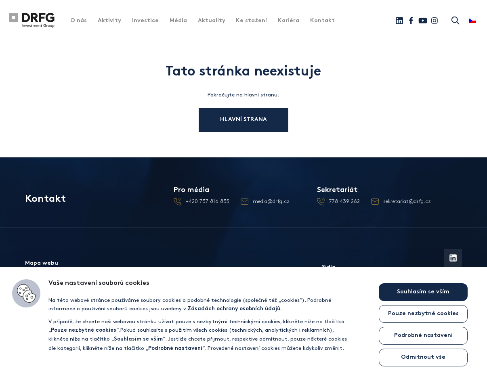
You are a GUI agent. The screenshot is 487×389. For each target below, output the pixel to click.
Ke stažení (251, 20)
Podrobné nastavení (423, 335)
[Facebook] (411, 20)
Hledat (455, 20)
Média (178, 20)
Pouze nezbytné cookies (423, 313)
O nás (78, 20)
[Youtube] (422, 20)
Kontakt (322, 20)
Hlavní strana (251, 119)
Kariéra (288, 20)
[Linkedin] (399, 20)
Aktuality (211, 20)
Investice (145, 20)
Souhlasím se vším (423, 292)
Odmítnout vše (423, 357)
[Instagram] (434, 20)
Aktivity (109, 20)
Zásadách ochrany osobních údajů (233, 309)
